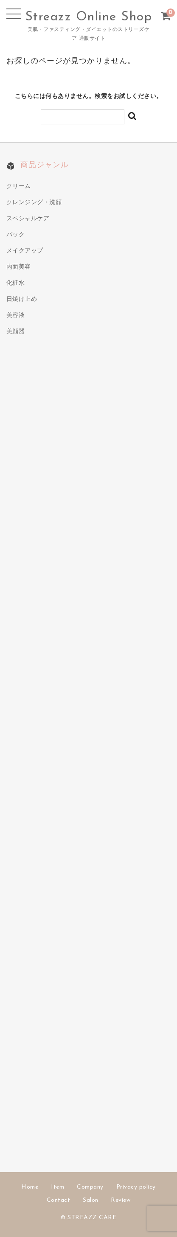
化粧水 (15, 283)
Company (90, 1187)
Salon (90, 1200)
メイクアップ (24, 251)
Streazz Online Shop (88, 17)
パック (15, 235)
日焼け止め (21, 299)
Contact (58, 1200)
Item (57, 1187)
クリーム (18, 186)
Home (29, 1187)
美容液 (15, 315)
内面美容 (18, 267)
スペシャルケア (28, 219)
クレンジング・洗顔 (34, 202)
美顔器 (15, 331)
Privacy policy (136, 1187)
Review (120, 1200)
